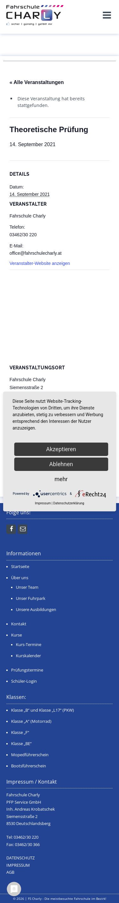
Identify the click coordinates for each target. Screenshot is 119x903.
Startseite (20, 566)
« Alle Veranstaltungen (37, 82)
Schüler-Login (24, 681)
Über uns (19, 577)
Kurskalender (28, 655)
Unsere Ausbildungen (36, 609)
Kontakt (18, 624)
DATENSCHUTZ (20, 858)
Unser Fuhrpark (30, 598)
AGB (10, 872)
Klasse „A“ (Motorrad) (31, 721)
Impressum (43, 503)
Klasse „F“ (20, 732)
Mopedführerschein (30, 754)
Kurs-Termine (28, 644)
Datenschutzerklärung (68, 503)
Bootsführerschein (28, 766)
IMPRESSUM (18, 865)
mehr (61, 479)
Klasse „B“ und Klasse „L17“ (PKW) (42, 710)
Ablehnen (61, 464)
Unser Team (27, 587)
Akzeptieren (61, 449)
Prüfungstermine (27, 670)
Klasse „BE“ (21, 743)
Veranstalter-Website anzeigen (40, 263)
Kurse (16, 635)
